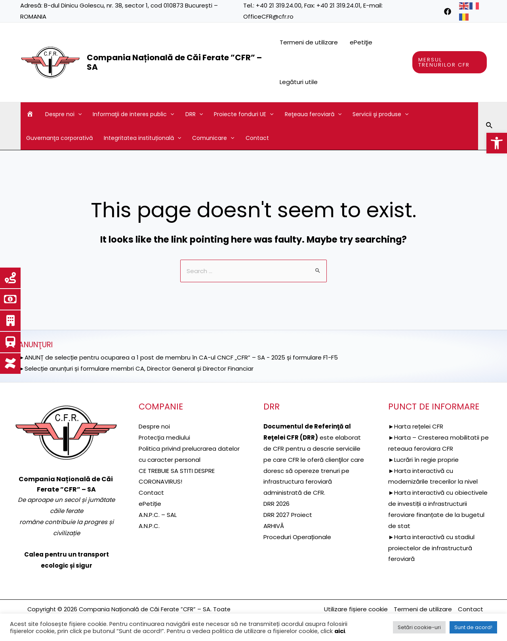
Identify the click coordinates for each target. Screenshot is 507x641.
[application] (78, 114)
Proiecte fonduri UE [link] (243, 114)
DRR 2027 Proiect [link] (287, 515)
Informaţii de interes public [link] (133, 114)
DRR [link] (194, 114)
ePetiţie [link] (361, 42)
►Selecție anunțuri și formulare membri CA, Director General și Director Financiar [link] (136, 368)
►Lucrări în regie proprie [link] (423, 459)
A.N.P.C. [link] (149, 526)
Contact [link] (257, 138)
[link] (496, 143)
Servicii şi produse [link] (380, 114)
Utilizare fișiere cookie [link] (356, 609)
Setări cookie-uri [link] (419, 627)
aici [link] (339, 631)
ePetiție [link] (150, 503)
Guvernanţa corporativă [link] (59, 138)
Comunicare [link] (213, 138)
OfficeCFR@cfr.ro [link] (268, 16)
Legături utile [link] (299, 82)
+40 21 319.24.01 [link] (338, 5)
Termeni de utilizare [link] (309, 42)
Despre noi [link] (63, 114)
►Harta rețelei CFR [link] (415, 426)
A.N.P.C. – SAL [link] (158, 515)
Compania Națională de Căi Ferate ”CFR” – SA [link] (174, 62)
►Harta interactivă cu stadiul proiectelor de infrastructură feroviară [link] (431, 548)
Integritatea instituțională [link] (142, 138)
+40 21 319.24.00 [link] (278, 5)
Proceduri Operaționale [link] (297, 537)
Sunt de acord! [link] (473, 627)
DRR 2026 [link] (276, 503)
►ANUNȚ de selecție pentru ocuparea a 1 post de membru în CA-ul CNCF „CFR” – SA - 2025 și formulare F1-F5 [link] (178, 357)
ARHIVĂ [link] (273, 526)
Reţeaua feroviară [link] (313, 114)
